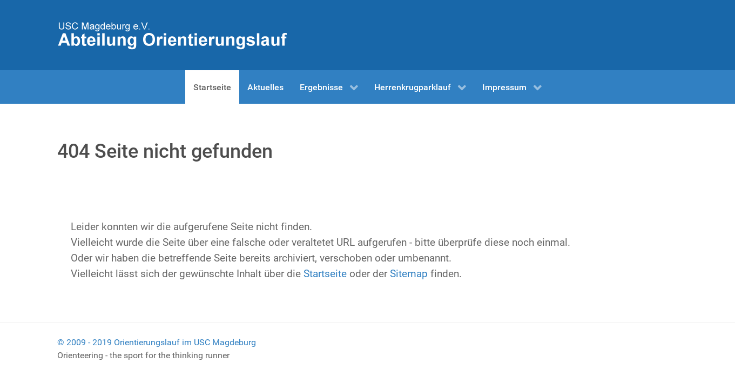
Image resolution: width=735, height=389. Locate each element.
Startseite (325, 273)
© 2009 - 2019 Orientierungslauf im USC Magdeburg (156, 342)
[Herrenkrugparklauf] (172, 34)
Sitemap (409, 273)
